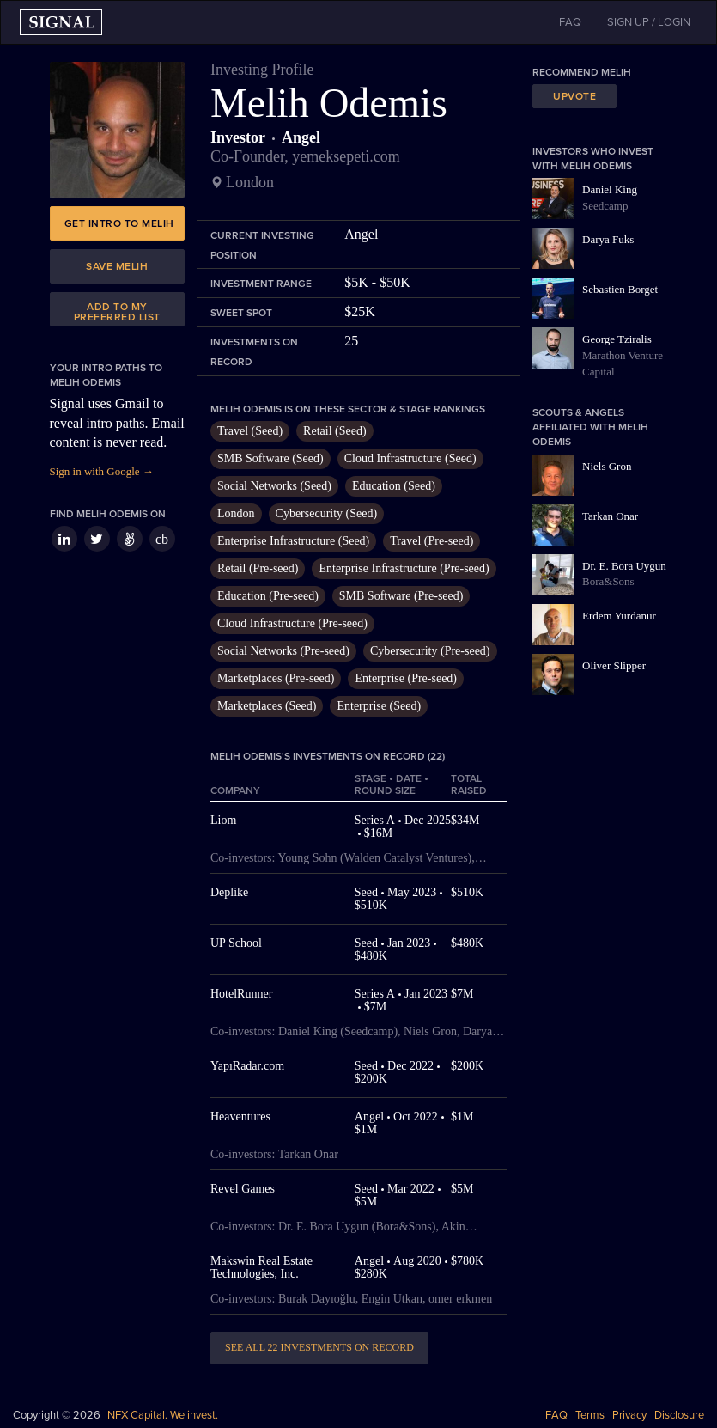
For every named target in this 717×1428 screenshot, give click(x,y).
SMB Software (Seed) (270, 458)
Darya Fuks (608, 239)
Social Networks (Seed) (274, 485)
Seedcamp (605, 205)
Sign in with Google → (102, 471)
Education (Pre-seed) (268, 595)
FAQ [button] (570, 22)
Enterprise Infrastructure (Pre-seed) (404, 568)
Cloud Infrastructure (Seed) (410, 458)
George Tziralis (617, 339)
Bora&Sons (608, 581)
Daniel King (609, 189)
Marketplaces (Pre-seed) (275, 678)
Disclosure (679, 1415)
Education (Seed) (393, 485)
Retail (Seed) (334, 430)
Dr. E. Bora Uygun (624, 565)
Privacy (629, 1415)
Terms (590, 1415)
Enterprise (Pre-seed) (406, 678)
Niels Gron (606, 466)
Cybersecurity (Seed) (327, 513)
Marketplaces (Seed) (266, 705)
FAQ (556, 1415)
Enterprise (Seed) (379, 705)
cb (161, 539)
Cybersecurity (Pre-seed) (430, 650)
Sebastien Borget (620, 289)
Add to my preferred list (117, 312)
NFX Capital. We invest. (162, 1415)
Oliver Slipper (614, 665)
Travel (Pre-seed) (431, 540)
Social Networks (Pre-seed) (283, 650)
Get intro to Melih (119, 223)
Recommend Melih (581, 72)
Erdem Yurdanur (619, 615)
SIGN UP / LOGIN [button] (648, 22)
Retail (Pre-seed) (257, 568)
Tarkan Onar (610, 516)
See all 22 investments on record (319, 1347)
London (236, 513)
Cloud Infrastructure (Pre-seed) (292, 623)
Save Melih (117, 266)
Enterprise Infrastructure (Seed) (293, 540)
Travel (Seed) (250, 430)
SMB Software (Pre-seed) (401, 595)
